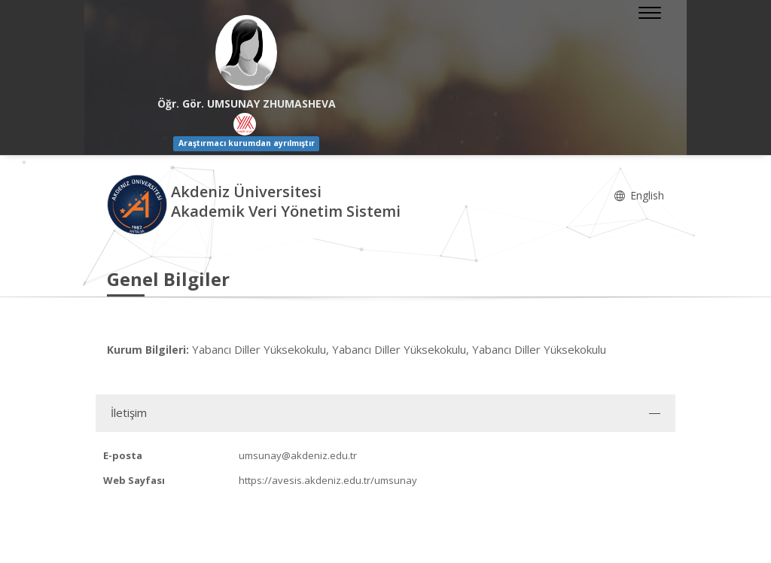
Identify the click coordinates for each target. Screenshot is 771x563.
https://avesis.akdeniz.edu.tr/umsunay (328, 480)
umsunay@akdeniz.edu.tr (298, 455)
